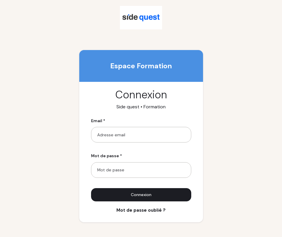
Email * (98, 121)
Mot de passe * (106, 156)
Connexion (141, 194)
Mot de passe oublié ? (141, 210)
